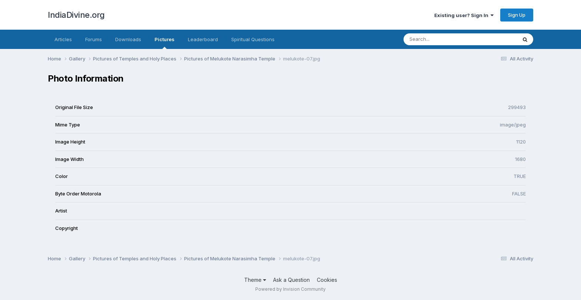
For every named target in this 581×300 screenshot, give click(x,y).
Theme (255, 280)
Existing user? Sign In (464, 15)
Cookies (327, 280)
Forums (93, 39)
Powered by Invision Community (290, 289)
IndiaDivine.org (76, 15)
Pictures (165, 42)
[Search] (440, 39)
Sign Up (516, 15)
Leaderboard (203, 39)
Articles (63, 39)
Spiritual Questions (253, 39)
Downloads (128, 39)
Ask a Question (291, 280)
